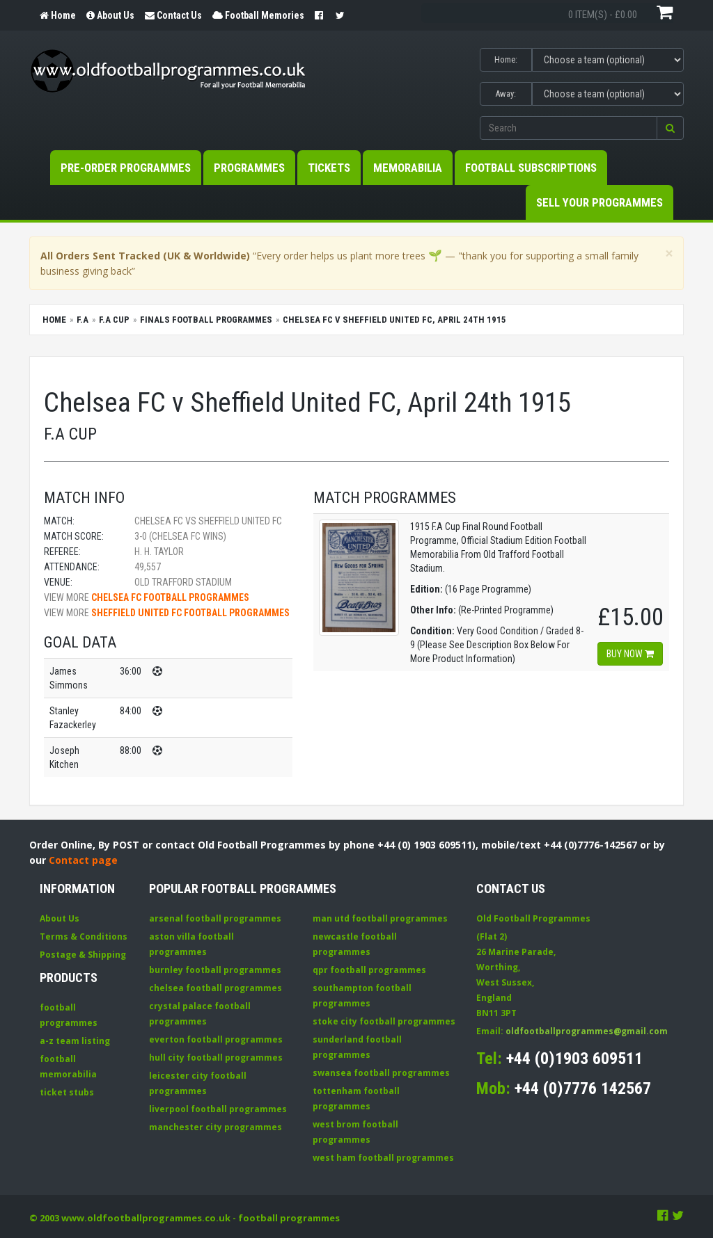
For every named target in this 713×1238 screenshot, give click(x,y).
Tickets (329, 168)
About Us (59, 918)
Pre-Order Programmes (126, 168)
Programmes (249, 168)
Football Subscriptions (531, 168)
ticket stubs (67, 1092)
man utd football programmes (380, 918)
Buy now (630, 653)
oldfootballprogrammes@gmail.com (587, 1031)
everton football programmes (216, 1039)
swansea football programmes (381, 1073)
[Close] (669, 253)
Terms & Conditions (83, 936)
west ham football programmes (383, 1158)
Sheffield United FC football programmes (190, 612)
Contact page (83, 860)
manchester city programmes (215, 1127)
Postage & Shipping (83, 954)
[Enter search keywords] (568, 128)
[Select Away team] (608, 94)
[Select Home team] (608, 60)
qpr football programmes (369, 970)
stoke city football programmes (384, 1021)
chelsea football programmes (215, 988)
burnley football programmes (215, 970)
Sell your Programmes (599, 202)
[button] (670, 128)
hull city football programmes (216, 1057)
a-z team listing (75, 1041)
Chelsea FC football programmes (170, 597)
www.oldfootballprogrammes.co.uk (145, 1218)
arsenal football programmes (215, 918)
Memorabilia (407, 168)
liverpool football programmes (218, 1109)
